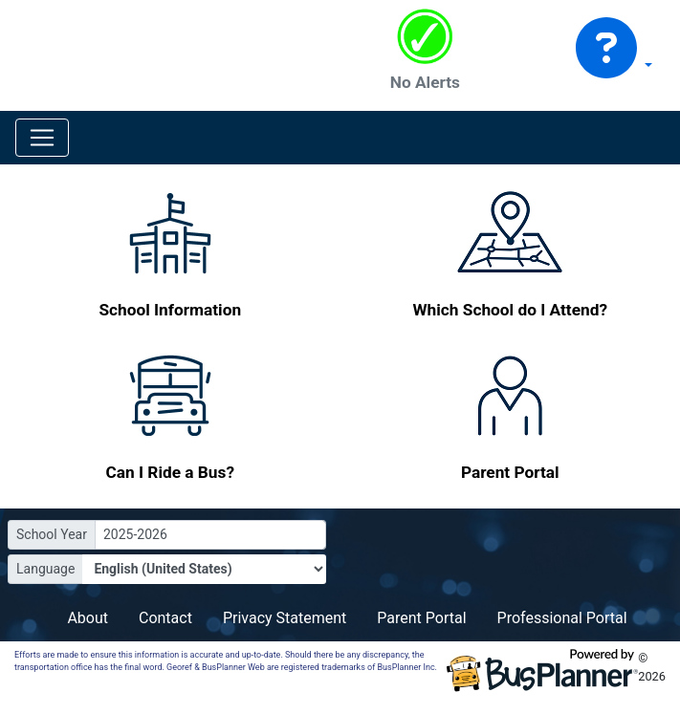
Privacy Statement (284, 618)
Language (45, 568)
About (87, 618)
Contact (165, 618)
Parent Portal (421, 618)
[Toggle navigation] (42, 138)
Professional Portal (562, 618)
